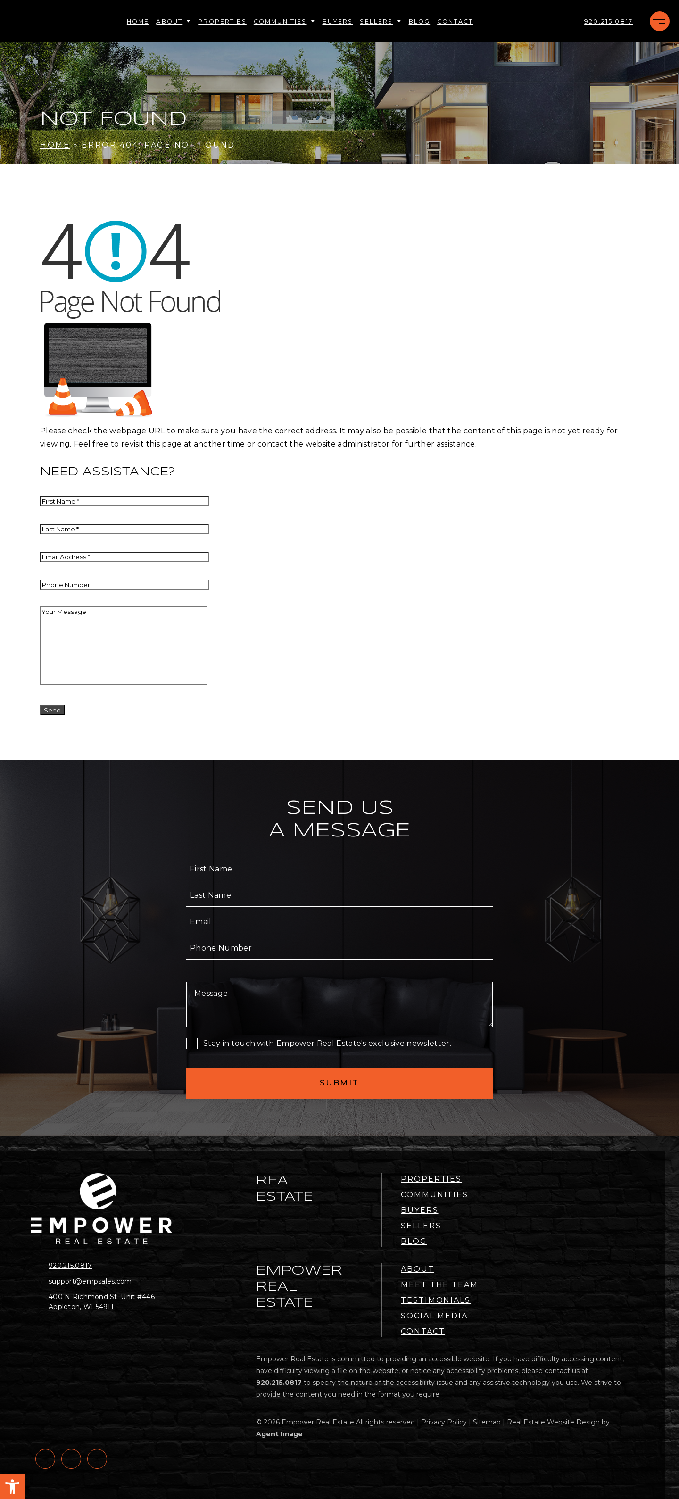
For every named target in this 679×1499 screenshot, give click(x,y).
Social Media (434, 1315)
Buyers (338, 21)
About (173, 21)
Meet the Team (439, 1284)
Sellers (380, 21)
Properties (222, 21)
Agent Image (279, 1434)
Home (138, 21)
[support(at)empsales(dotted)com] (105, 1281)
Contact (455, 21)
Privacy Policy (444, 1422)
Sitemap (487, 1422)
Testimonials (436, 1300)
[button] (12, 1486)
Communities (284, 21)
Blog (420, 21)
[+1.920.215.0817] (608, 21)
